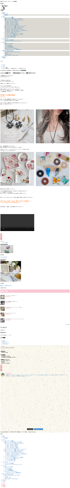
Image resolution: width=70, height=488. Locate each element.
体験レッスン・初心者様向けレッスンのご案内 (13, 18)
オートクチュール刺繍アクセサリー (11, 32)
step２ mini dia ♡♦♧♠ (12, 22)
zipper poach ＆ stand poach (11, 55)
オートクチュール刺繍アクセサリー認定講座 (15, 33)
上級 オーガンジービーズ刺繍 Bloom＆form (13, 28)
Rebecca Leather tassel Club (8, 473)
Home (3, 435)
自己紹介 (6, 15)
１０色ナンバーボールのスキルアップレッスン (13, 41)
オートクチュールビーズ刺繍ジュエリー (12, 35)
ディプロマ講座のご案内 (11, 36)
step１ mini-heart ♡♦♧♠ (12, 20)
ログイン (4, 340)
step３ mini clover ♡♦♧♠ (12, 23)
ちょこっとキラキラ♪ (3, 257)
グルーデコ (4, 465)
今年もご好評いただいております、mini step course (14, 318)
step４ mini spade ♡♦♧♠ (12, 24)
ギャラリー (4, 479)
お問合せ (2, 3)
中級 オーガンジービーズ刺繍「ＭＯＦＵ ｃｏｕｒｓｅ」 (16, 25)
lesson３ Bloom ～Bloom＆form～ (13, 31)
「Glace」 (6, 52)
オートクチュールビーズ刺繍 (7, 440)
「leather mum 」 (8, 54)
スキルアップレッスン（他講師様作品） (14, 49)
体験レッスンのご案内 (9, 43)
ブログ (3, 439)
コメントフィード (5, 342)
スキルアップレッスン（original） (11, 48)
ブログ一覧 (67, 324)
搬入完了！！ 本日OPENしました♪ (6, 285)
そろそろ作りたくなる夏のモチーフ (11, 295)
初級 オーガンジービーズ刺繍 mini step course (14, 19)
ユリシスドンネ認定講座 (9, 39)
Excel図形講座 (9, 45)
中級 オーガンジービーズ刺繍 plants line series (14, 26)
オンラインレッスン (8, 44)
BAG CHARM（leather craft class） (12, 51)
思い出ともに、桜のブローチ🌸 (10, 313)
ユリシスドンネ (5, 462)
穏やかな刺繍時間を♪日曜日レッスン (11, 301)
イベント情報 (23, 70)
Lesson (3, 483)
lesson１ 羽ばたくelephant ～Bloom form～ (16, 29)
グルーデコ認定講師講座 (9, 47)
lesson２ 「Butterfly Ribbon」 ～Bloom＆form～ (17, 30)
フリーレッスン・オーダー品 (10, 37)
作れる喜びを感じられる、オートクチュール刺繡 (13, 307)
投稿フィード (4, 341)
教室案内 (4, 485)
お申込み (4, 481)
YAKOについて (5, 437)
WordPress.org (5, 343)
